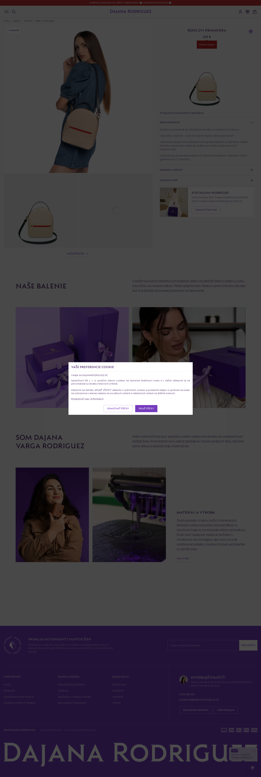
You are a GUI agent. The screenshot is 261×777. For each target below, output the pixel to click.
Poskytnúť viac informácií (87, 398)
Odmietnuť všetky (118, 408)
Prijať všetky (146, 408)
